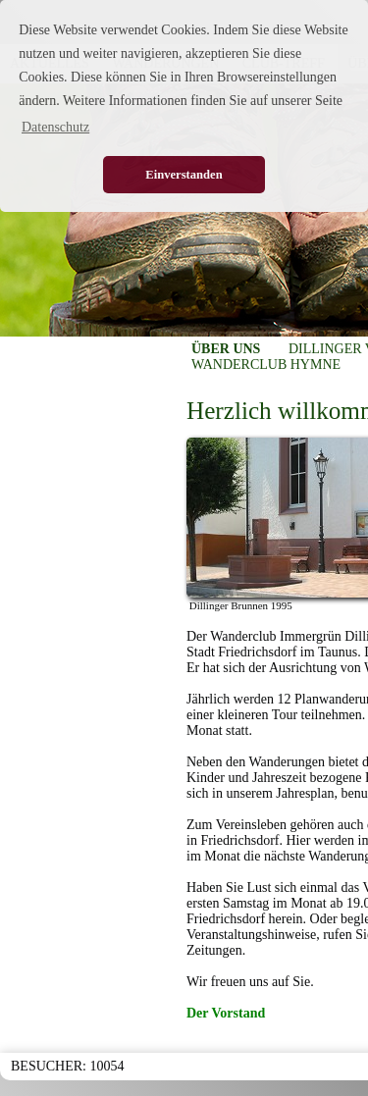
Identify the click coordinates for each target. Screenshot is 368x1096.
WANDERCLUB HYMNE (266, 364)
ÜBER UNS (225, 348)
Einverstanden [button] (183, 175)
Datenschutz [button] (55, 127)
